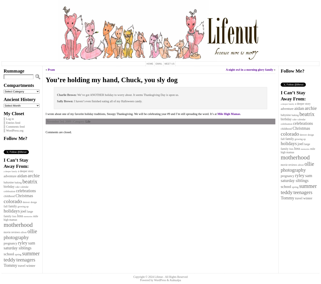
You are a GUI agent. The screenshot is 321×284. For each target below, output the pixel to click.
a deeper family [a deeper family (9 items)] (10, 171)
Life (88, 121)
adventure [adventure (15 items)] (10, 176)
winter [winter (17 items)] (30, 266)
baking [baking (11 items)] (18, 182)
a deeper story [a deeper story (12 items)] (26, 171)
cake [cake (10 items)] (17, 187)
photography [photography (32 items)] (16, 237)
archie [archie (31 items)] (34, 175)
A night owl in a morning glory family (249, 69)
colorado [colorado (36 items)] (13, 201)
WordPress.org (15, 130)
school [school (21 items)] (9, 254)
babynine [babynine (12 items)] (9, 182)
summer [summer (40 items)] (31, 253)
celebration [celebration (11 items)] (9, 191)
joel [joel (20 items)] (23, 211)
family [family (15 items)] (12, 206)
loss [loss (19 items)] (20, 216)
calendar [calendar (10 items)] (24, 187)
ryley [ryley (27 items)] (22, 242)
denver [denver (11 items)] (26, 202)
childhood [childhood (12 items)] (9, 196)
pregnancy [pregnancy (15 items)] (10, 243)
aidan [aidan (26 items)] (22, 175)
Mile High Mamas (228, 114)
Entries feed (13, 122)
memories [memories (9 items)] (28, 216)
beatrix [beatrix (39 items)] (29, 181)
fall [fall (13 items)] (6, 206)
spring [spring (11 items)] (18, 254)
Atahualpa (175, 280)
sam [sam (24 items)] (31, 243)
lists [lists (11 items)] (14, 216)
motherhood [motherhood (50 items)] (18, 225)
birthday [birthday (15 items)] (9, 186)
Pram (51, 69)
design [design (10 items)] (34, 202)
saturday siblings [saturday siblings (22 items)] (18, 248)
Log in (10, 118)
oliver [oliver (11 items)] (24, 232)
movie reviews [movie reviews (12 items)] (12, 232)
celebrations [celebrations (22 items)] (26, 191)
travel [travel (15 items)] (21, 265)
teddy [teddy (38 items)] (10, 260)
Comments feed (15, 126)
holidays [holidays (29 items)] (12, 211)
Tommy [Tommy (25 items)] (10, 265)
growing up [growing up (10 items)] (23, 206)
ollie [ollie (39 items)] (32, 231)
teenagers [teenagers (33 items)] (25, 259)
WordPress (160, 280)
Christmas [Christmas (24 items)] (24, 195)
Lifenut (159, 276)
